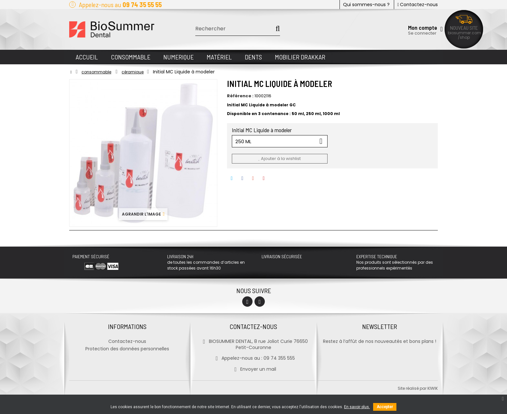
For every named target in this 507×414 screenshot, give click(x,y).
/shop (464, 37)
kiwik (432, 388)
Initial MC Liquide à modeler (262, 129)
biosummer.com (464, 33)
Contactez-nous (417, 4)
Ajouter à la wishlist (279, 158)
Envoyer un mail (253, 369)
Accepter (385, 407)
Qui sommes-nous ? (366, 4)
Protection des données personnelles (127, 348)
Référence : (240, 96)
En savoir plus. (357, 407)
